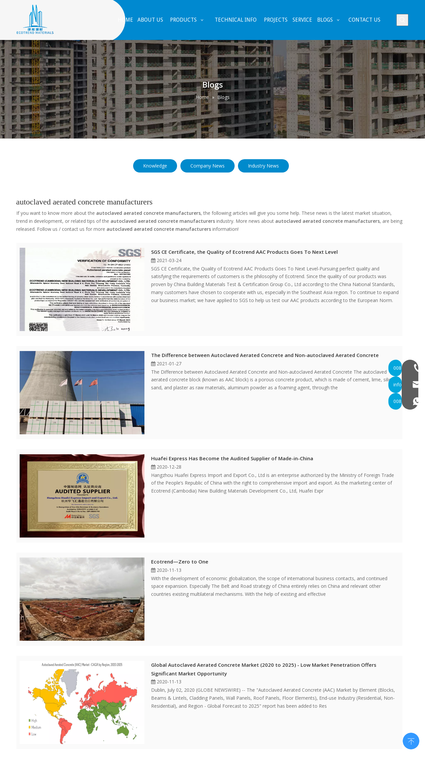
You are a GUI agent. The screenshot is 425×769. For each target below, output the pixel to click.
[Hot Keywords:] (402, 20)
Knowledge (155, 166)
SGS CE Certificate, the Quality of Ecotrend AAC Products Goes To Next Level (244, 251)
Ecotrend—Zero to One (179, 561)
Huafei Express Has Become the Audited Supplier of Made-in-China (232, 458)
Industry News (263, 166)
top (411, 740)
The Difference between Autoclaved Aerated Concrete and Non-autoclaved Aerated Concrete (265, 355)
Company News (207, 166)
